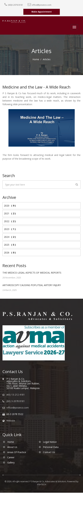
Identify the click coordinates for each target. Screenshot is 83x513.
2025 (9, 244)
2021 (9, 213)
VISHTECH (41, 484)
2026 (9, 252)
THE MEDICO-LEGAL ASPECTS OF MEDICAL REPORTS (31, 272)
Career (10, 457)
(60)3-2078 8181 (15, 4)
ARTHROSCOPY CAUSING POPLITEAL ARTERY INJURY (31, 285)
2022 (9, 221)
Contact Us (49, 452)
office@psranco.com (41, 4)
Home (35, 59)
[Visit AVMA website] (37, 342)
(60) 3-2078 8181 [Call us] (15, 401)
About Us (12, 447)
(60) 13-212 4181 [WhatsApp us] (15, 395)
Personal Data (50, 447)
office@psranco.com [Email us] (17, 408)
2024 (9, 236)
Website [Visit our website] (10, 420)
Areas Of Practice (16, 452)
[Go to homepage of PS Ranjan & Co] (41, 316)
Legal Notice (50, 442)
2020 (9, 205)
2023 (9, 229)
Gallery (11, 462)
